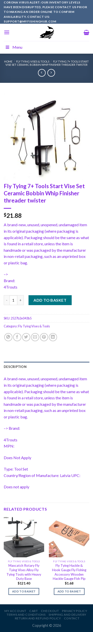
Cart (33, 611)
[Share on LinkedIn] (53, 337)
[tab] (46, 367)
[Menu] (7, 32)
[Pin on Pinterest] (44, 337)
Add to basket (49, 300)
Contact (71, 618)
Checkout (50, 611)
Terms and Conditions (26, 614)
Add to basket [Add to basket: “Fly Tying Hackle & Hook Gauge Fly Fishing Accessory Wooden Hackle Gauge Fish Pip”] (69, 591)
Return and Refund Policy (38, 618)
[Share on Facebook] (17, 337)
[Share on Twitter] (26, 337)
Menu (13, 47)
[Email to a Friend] (35, 337)
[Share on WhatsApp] (8, 337)
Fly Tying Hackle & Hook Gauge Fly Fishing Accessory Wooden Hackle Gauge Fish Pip (69, 572)
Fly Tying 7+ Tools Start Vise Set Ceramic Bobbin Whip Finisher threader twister (47, 63)
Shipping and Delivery (67, 614)
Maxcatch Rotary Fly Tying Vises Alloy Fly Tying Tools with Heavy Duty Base (23, 572)
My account (15, 611)
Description (15, 367)
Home (8, 61)
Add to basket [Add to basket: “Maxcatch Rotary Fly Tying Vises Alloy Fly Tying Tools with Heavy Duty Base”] (23, 591)
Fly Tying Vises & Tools (32, 61)
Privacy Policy (74, 611)
